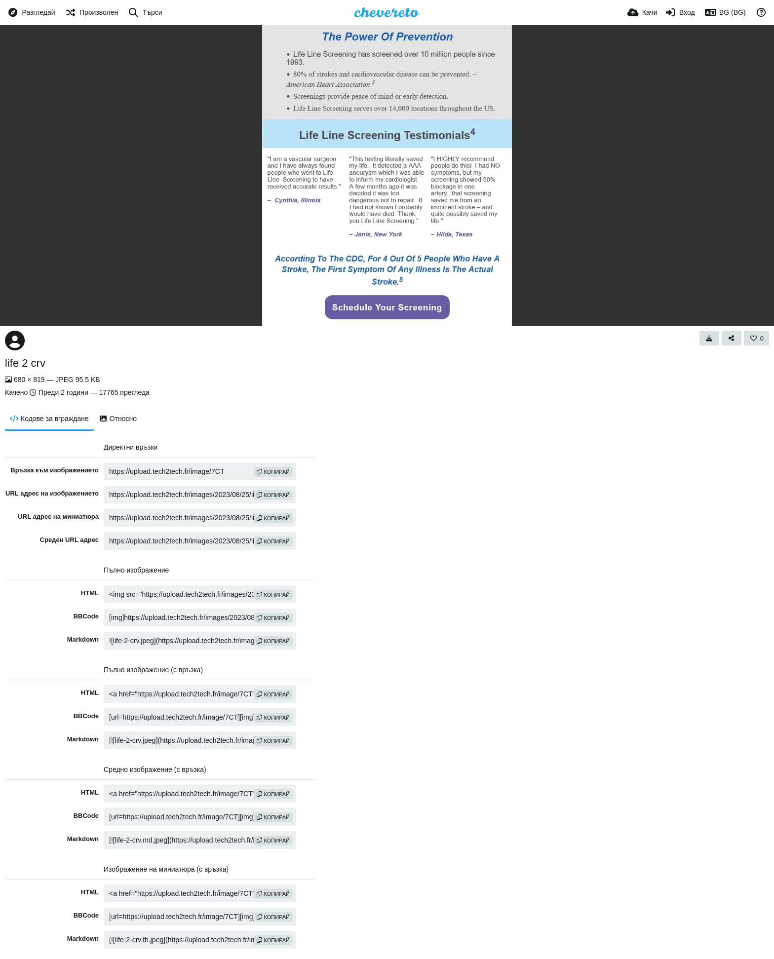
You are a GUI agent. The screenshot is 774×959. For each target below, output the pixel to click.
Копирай (273, 472)
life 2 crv (25, 363)
